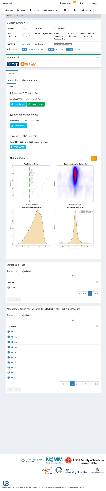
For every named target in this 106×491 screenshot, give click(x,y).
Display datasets (19, 271)
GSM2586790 (41, 49)
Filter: (84, 276)
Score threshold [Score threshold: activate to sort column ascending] (72, 283)
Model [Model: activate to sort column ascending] (11, 285)
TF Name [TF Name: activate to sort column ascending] (10, 330)
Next (96, 296)
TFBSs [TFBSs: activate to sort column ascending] (59, 285)
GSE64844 (89, 382)
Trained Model (18, 125)
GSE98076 (31, 49)
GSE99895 (89, 396)
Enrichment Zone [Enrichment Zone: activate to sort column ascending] (46, 283)
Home (10, 15)
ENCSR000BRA (91, 358)
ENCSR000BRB (91, 366)
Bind (7, 3)
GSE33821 (89, 337)
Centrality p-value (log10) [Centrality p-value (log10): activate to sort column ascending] (88, 283)
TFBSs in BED (17, 104)
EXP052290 (58, 49)
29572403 (77, 49)
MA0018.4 (26, 44)
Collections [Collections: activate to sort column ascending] (62, 332)
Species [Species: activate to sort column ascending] (76, 332)
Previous (82, 296)
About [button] (86, 10)
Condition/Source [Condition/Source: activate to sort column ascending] (42, 332)
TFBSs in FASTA (35, 104)
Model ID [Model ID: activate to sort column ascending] (32, 283)
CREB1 (14, 337)
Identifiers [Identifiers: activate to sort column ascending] (90, 332)
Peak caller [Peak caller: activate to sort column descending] (21, 283)
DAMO (11, 86)
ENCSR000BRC (91, 374)
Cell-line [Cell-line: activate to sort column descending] (22, 332)
